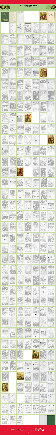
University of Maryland (28, 2)
